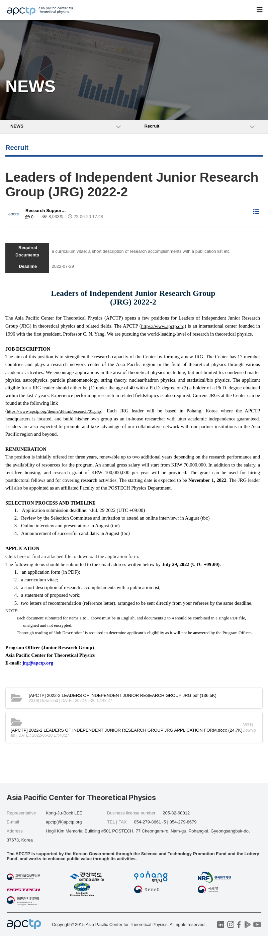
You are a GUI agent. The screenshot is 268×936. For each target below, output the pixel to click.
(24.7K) (127, 730)
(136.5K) (122, 695)
